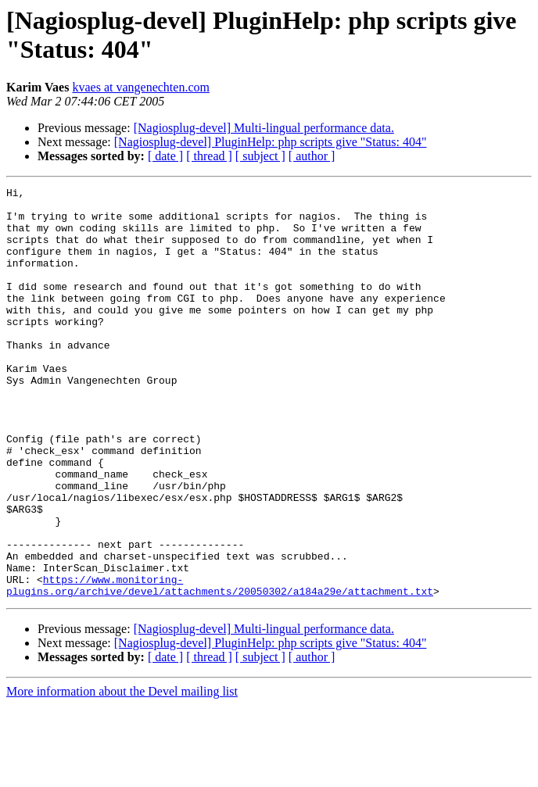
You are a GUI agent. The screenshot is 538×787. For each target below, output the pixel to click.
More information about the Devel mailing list (122, 773)
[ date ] (165, 156)
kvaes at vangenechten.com (140, 87)
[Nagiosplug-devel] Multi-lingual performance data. (264, 127)
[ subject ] (260, 156)
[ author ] (312, 156)
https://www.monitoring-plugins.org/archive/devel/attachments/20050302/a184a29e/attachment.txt (219, 666)
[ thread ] (209, 156)
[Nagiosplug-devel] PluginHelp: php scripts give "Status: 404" (270, 141)
